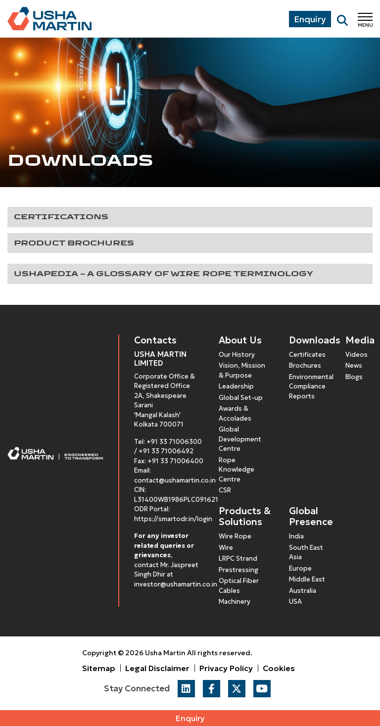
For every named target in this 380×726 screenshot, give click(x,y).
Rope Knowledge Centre (236, 470)
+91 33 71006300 (174, 441)
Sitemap (98, 668)
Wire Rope (235, 536)
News (353, 365)
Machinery (234, 601)
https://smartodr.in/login (173, 519)
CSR (225, 490)
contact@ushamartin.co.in (175, 480)
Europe (300, 568)
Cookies (279, 668)
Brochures (305, 365)
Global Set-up (241, 397)
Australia (302, 590)
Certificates (307, 354)
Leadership (236, 386)
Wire (226, 547)
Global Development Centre (240, 439)
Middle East (307, 579)
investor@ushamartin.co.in (175, 584)
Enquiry (190, 718)
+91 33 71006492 (166, 451)
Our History (237, 354)
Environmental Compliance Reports (311, 386)
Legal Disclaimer (157, 668)
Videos (356, 354)
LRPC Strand (238, 558)
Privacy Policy (226, 668)
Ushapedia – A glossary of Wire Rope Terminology (163, 273)
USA (295, 601)
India (296, 536)
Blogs (354, 377)
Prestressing (238, 570)
